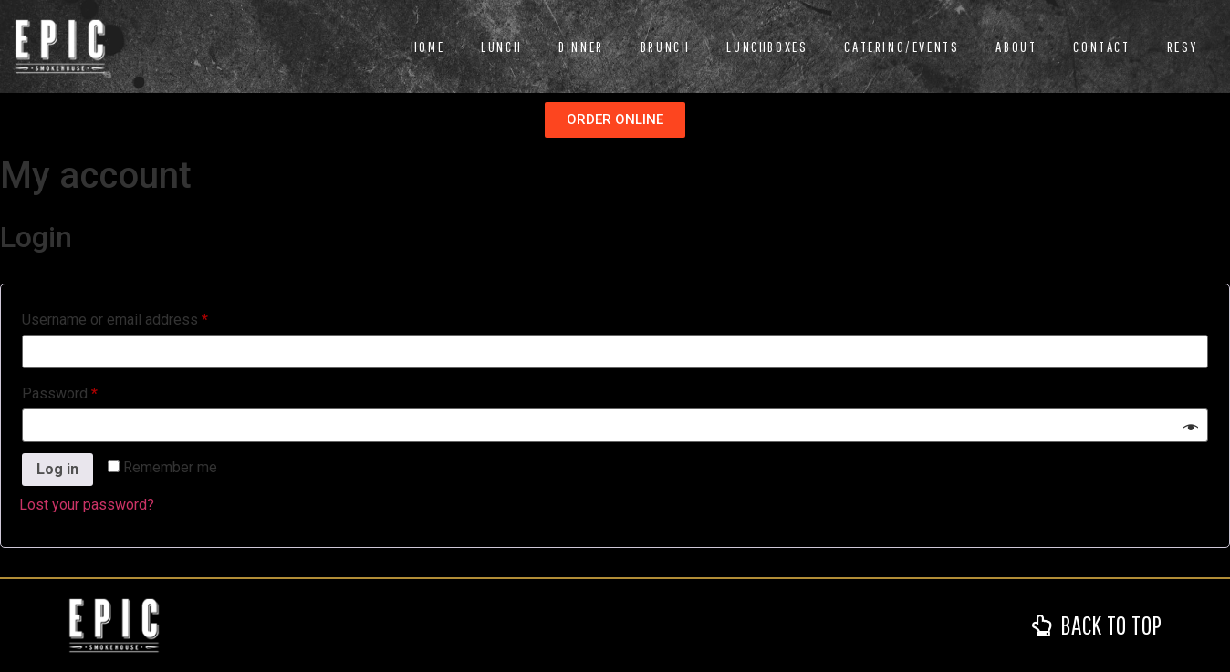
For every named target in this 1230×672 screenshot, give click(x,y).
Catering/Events (901, 46)
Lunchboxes (767, 46)
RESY (1182, 46)
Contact (1101, 46)
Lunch (501, 46)
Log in (57, 469)
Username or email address (143, 316)
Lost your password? (86, 504)
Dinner (581, 46)
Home (427, 46)
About (1016, 46)
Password (88, 390)
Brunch (666, 46)
